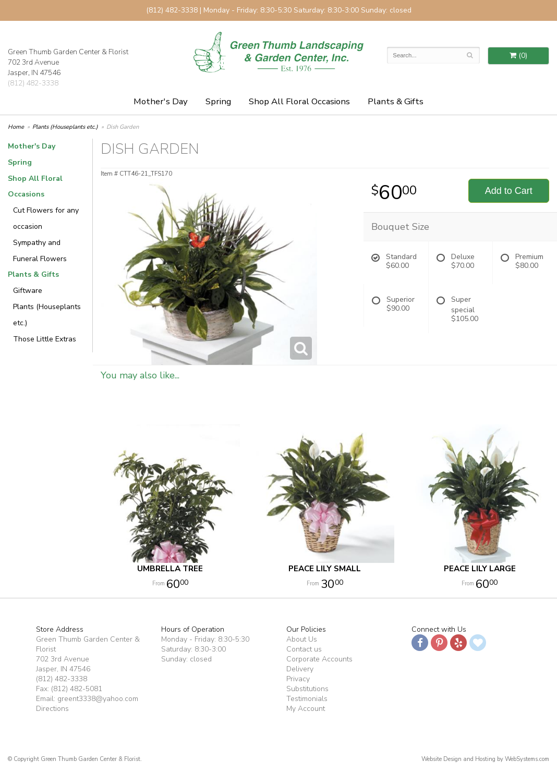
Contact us (304, 649)
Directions (52, 709)
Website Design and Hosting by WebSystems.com (485, 759)
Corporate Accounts (319, 659)
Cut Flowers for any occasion (46, 218)
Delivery (299, 669)
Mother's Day (161, 101)
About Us (301, 639)
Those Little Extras (44, 339)
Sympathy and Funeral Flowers (40, 251)
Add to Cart (508, 191)
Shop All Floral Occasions (299, 101)
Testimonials (307, 699)
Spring (218, 101)
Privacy (298, 679)
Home (16, 127)
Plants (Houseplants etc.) (65, 127)
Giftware (27, 291)
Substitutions (307, 689)
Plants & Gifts (395, 101)
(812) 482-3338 (33, 83)
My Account (305, 709)
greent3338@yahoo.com (97, 699)
